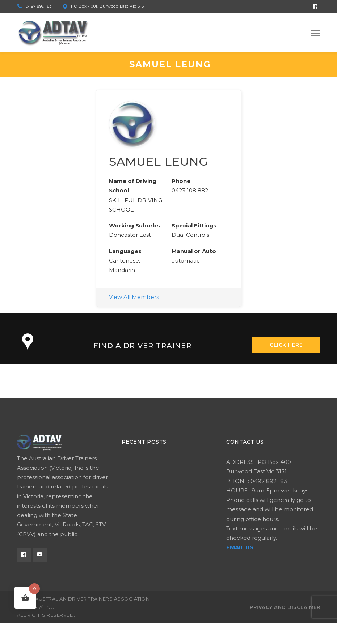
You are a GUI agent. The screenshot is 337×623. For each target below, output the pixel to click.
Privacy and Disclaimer (285, 607)
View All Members (134, 297)
